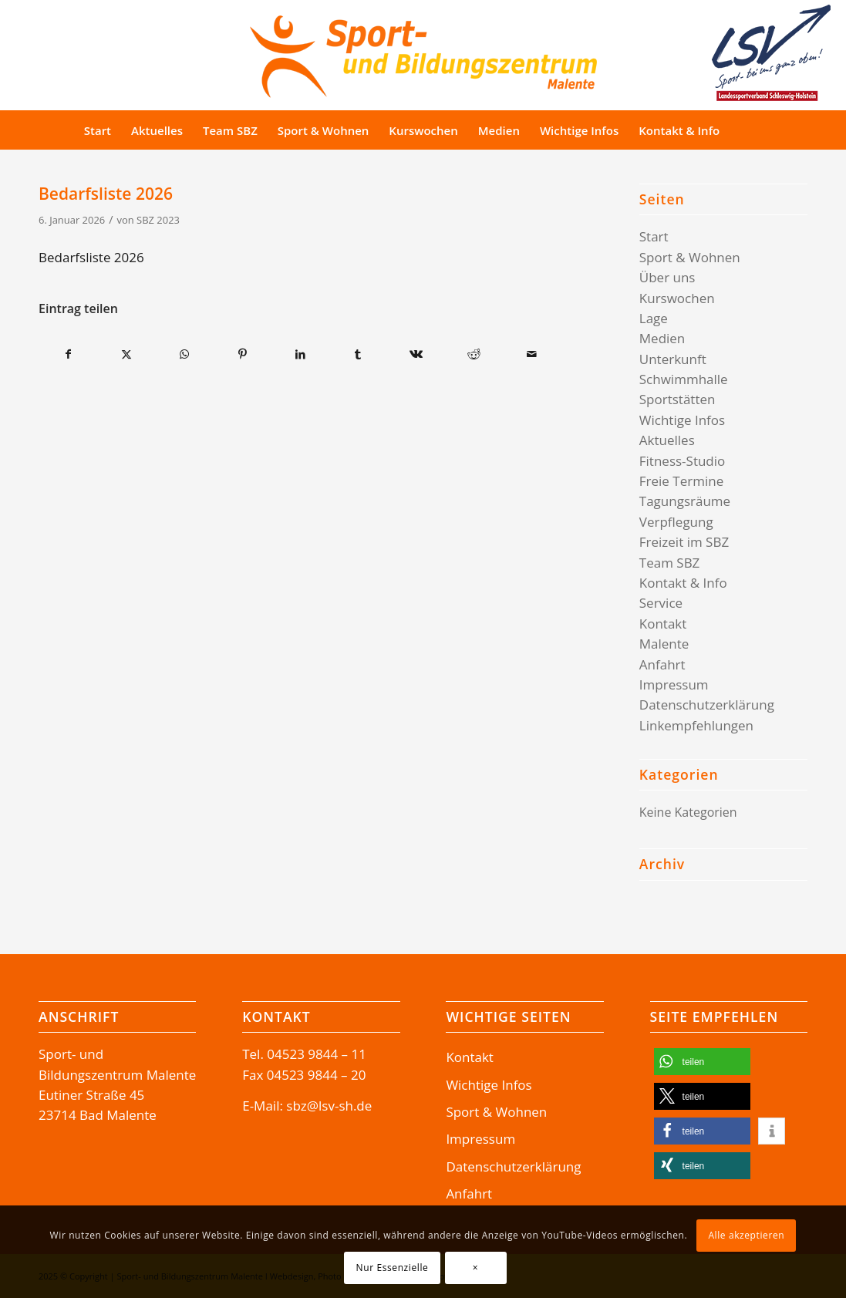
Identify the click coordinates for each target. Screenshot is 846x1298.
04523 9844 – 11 (316, 1054)
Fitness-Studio (682, 461)
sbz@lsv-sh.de (329, 1105)
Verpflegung (676, 522)
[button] (702, 1061)
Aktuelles (667, 440)
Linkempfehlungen (696, 725)
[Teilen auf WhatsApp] (184, 354)
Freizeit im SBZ (684, 542)
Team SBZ (669, 562)
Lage (653, 318)
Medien (662, 338)
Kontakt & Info (683, 583)
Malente (664, 643)
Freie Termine (681, 481)
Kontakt (663, 623)
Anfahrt (662, 664)
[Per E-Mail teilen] (532, 354)
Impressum (674, 684)
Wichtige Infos (682, 420)
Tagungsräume (684, 501)
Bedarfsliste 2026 (91, 257)
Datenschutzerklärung (706, 704)
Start (654, 236)
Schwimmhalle (683, 379)
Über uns (667, 277)
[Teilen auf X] (126, 354)
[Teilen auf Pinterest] (242, 354)
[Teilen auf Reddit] (474, 354)
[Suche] (758, 130)
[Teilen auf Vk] (415, 354)
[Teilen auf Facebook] (68, 354)
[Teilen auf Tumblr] (357, 354)
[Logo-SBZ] (423, 53)
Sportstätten (677, 399)
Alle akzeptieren (746, 1235)
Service (661, 603)
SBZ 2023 (158, 220)
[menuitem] (97, 130)
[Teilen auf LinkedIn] (300, 354)
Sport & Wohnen (689, 257)
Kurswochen (677, 298)
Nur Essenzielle (392, 1267)
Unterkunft (672, 359)
